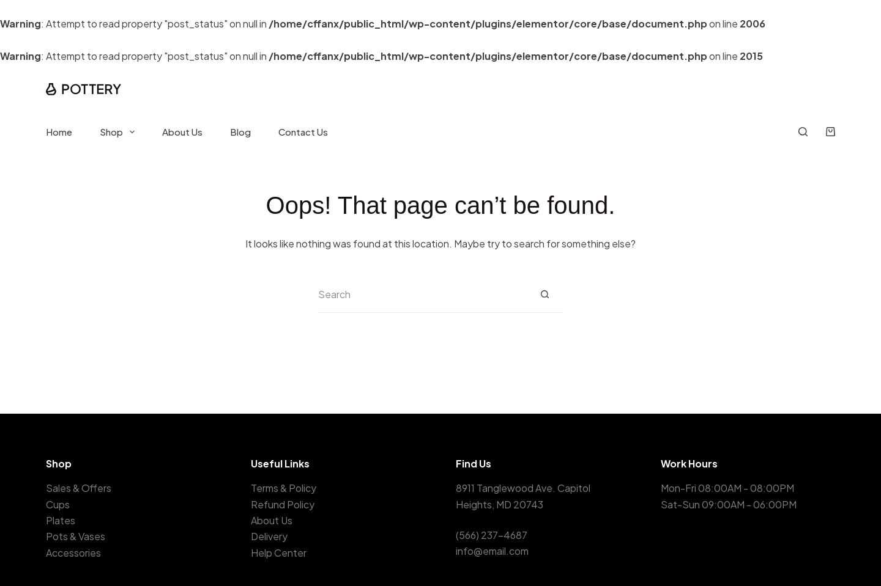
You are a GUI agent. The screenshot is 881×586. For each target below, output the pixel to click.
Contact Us (303, 131)
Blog (240, 131)
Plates (60, 520)
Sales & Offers (78, 488)
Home (59, 131)
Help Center (279, 552)
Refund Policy (282, 504)
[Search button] (544, 294)
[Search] (803, 131)
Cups (58, 504)
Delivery (269, 536)
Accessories (73, 552)
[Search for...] (422, 294)
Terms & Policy (283, 488)
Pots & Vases (75, 536)
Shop (119, 132)
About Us (182, 131)
